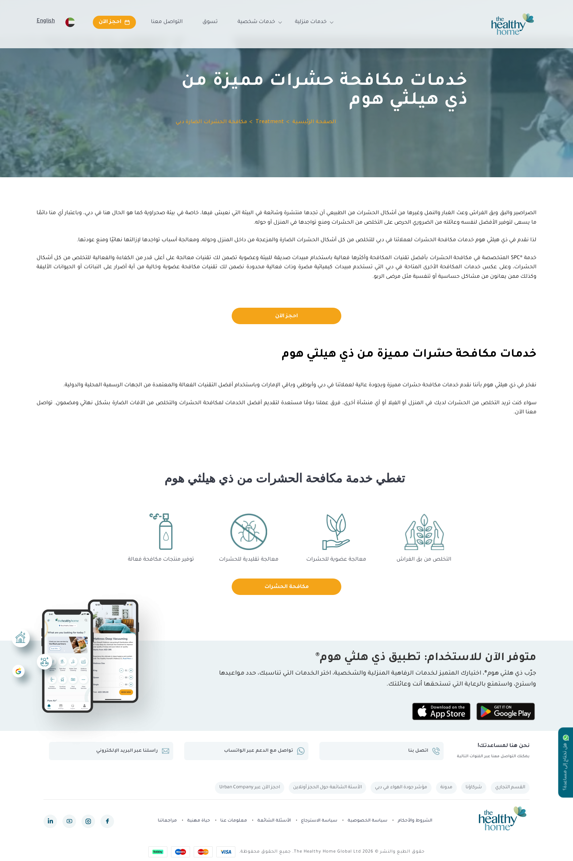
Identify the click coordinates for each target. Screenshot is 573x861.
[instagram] (88, 821)
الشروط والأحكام (415, 821)
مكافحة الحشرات (287, 587)
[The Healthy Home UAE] (512, 24)
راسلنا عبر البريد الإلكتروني (133, 751)
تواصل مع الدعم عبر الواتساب (264, 751)
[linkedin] (50, 821)
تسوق (210, 22)
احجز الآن (286, 316)
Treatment (269, 122)
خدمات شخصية (256, 22)
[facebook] (107, 821)
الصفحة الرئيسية (314, 122)
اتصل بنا (424, 751)
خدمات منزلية (311, 22)
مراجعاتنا (167, 821)
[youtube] (69, 821)
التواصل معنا (167, 22)
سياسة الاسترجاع (319, 821)
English (46, 21)
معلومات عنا (233, 821)
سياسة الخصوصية (367, 821)
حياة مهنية (198, 821)
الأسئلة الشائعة (274, 821)
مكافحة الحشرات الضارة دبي (211, 122)
